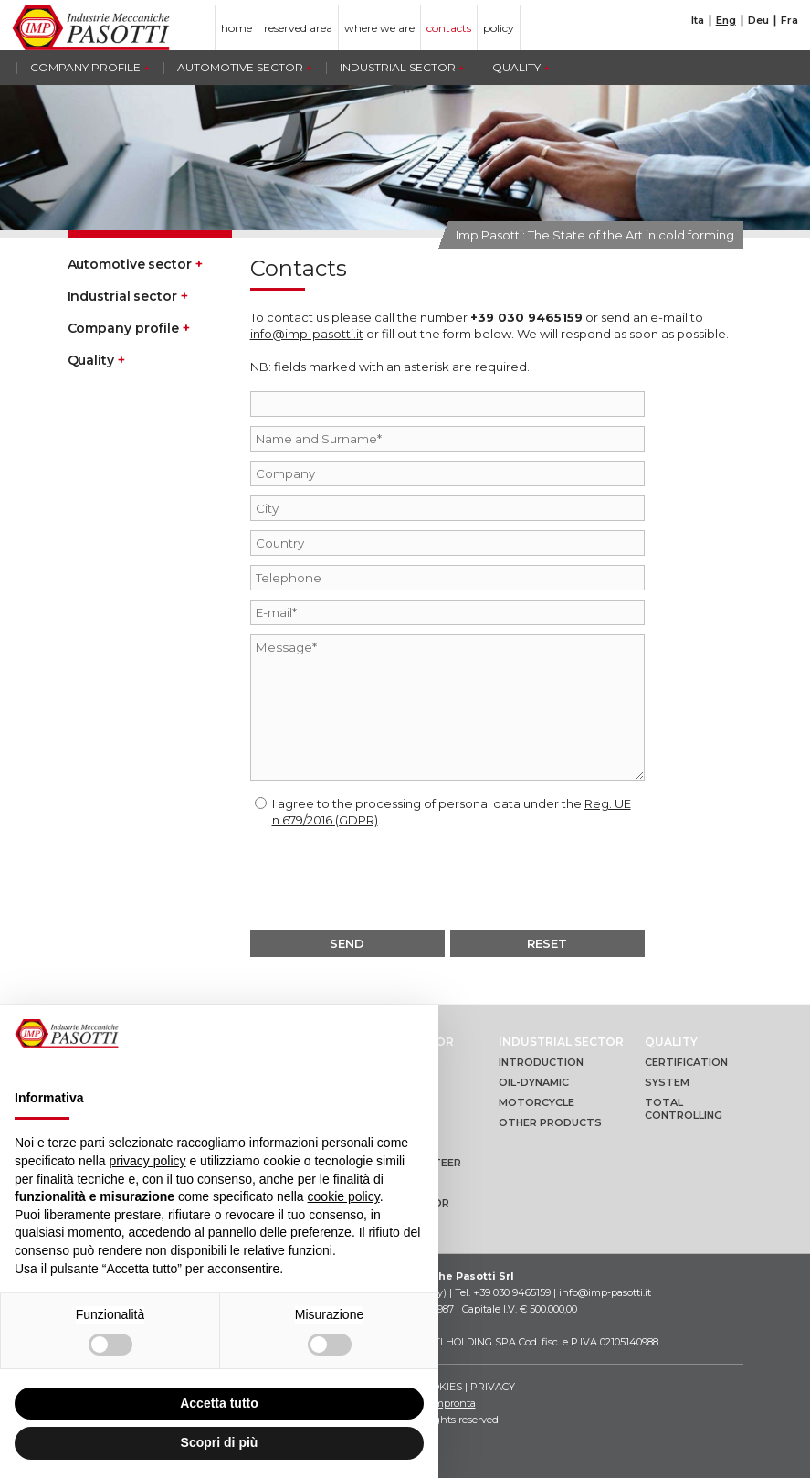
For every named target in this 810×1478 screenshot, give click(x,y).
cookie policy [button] (344, 1196)
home (236, 28)
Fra (789, 21)
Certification (686, 1062)
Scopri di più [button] (219, 1442)
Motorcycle (536, 1102)
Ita (697, 21)
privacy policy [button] (148, 1161)
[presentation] (447, 877)
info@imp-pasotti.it (306, 333)
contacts (448, 28)
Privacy (492, 1386)
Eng (726, 21)
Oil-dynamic (534, 1082)
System (667, 1082)
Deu (758, 21)
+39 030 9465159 (526, 317)
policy (498, 28)
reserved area (298, 28)
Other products (550, 1122)
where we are (379, 28)
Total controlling (683, 1109)
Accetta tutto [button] (219, 1403)
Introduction (541, 1062)
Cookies (440, 1386)
